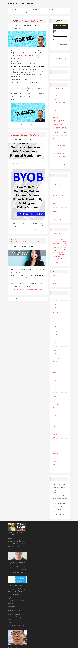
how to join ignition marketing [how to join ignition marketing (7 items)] (61, 249)
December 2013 (56, 465)
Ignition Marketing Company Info (24, 246)
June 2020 (55, 313)
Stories (54, 220)
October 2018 (55, 338)
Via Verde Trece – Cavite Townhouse (60, 106)
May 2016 (54, 392)
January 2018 (55, 354)
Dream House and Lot (57, 190)
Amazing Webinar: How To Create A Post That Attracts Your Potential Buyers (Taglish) (60, 148)
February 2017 (55, 378)
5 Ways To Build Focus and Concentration (15, 539)
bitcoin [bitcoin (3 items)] (53, 244)
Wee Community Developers (58, 226)
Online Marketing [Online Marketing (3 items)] (61, 258)
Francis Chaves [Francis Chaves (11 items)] (59, 247)
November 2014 (56, 435)
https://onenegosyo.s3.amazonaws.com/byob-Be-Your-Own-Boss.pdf (25, 166)
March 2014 (55, 457)
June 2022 (55, 302)
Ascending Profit (29, 229)
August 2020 (55, 308)
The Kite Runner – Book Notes (59, 88)
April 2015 (54, 424)
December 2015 (56, 402)
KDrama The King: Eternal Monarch (60, 144)
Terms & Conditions (56, 286)
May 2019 (54, 329)
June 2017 (55, 373)
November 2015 (56, 405)
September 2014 (56, 440)
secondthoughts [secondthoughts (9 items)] (56, 263)
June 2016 (55, 389)
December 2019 (56, 324)
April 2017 (54, 375)
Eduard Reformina (27, 124)
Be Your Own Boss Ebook (21, 139)
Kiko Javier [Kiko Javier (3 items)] (54, 253)
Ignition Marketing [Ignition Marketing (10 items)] (57, 251)
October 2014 (55, 438)
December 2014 (56, 432)
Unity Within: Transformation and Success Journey (24, 26)
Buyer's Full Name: (55, 31)
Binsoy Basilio (29, 289)
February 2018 (55, 351)
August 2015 (55, 413)
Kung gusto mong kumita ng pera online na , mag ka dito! (26, 241)
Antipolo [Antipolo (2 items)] (60, 242)
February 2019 (55, 335)
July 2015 (54, 416)
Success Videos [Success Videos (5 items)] (63, 263)
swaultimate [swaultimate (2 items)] (55, 265)
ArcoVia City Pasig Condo (57, 116)
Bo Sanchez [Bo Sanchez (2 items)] (58, 244)
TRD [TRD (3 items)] (64, 267)
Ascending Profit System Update (59, 158)
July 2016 (54, 386)
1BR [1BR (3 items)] (53, 239)
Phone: (54, 39)
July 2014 (54, 446)
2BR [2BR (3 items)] (54, 239)
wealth (35, 124)
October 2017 (55, 362)
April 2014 (54, 454)
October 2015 (55, 408)
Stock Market (55, 217)
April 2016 (54, 394)
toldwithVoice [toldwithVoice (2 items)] (62, 267)
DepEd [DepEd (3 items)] (65, 244)
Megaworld (55, 209)
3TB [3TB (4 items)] (58, 239)
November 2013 (56, 467)
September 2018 (56, 340)
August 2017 (55, 367)
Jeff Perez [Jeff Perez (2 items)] (63, 251)
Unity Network (40, 229)
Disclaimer (55, 281)
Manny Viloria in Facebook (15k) (59, 75)
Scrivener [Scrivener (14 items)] (61, 261)
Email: (54, 35)
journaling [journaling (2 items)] (65, 251)
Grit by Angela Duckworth (58, 165)
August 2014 (55, 443)
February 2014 (55, 459)
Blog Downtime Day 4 (57, 152)
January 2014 (55, 462)
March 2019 (55, 332)
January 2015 (55, 430)
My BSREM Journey (56, 91)
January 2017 (55, 381)
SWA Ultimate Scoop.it (57, 289)
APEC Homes (55, 185)
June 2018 (55, 346)
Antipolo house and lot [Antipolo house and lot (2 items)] (64, 242)
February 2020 (55, 319)
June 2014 (55, 448)
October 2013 (55, 470)
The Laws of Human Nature (58, 168)
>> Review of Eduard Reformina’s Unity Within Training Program (29, 55)
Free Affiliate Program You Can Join (60, 155)
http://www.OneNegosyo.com (17, 162)
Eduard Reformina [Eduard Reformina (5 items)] (61, 245)
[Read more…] (14, 280)
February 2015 (55, 427)
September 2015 (56, 411)
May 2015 (54, 421)
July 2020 (54, 310)
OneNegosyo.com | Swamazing (22, 3)
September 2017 (56, 365)
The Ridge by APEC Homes (58, 109)
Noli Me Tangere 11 (56, 133)
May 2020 (54, 316)
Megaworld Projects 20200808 (59, 119)
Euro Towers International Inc (59, 196)
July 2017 (54, 370)
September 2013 (56, 473)
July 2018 (54, 343)
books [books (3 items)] (55, 244)
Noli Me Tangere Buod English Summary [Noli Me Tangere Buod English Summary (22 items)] (60, 256)
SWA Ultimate (55, 223)
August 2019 (55, 327)
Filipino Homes (55, 199)
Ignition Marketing (17, 290)
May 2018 (54, 348)
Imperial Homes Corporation (58, 201)
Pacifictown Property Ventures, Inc (59, 215)
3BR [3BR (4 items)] (57, 239)
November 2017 (56, 359)
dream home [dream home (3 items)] (54, 245)
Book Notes (55, 188)
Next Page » (17, 298)
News (54, 212)
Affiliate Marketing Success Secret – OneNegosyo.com (17, 569)
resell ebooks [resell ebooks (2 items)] (57, 261)
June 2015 (55, 419)
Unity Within (32, 124)
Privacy (54, 284)
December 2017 (56, 356)
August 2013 (55, 476)
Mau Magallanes (23, 290)
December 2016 (56, 384)
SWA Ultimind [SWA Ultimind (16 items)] (61, 265)
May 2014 (54, 451)
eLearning (16, 124)
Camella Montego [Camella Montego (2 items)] (61, 244)
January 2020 (55, 321)
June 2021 (55, 305)
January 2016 (55, 400)
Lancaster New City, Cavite (58, 126)
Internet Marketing (18, 229)
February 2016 (55, 397)
